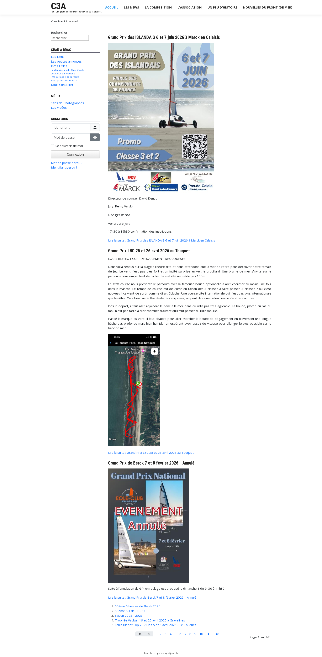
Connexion (75, 154)
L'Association (190, 7)
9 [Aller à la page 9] (195, 634)
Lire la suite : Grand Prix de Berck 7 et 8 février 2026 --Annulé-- (153, 597)
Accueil (111, 7)
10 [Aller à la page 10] (201, 634)
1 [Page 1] (155, 634)
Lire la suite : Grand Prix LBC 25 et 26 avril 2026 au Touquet (151, 452)
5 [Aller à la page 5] (175, 634)
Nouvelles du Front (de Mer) (267, 7)
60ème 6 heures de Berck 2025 (137, 606)
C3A (58, 6)
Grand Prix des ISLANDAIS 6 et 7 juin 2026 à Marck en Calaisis (164, 37)
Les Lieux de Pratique (63, 73)
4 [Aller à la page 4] (170, 634)
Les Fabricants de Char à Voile (67, 69)
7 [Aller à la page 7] (185, 634)
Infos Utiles (59, 66)
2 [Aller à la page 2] (160, 634)
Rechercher (59, 32)
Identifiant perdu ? (64, 167)
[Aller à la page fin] (217, 633)
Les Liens (57, 56)
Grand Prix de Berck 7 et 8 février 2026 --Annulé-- (152, 463)
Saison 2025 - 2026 (129, 615)
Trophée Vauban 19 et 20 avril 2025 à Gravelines (150, 620)
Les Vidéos (59, 107)
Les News (131, 7)
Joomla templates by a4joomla (161, 653)
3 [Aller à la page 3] (165, 634)
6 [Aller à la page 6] (180, 634)
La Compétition (158, 7)
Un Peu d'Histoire (222, 7)
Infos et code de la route (65, 76)
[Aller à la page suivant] (209, 633)
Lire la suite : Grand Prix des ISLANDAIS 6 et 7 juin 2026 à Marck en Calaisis (161, 240)
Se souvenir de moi (69, 146)
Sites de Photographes (67, 103)
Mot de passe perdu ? (67, 163)
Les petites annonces (66, 61)
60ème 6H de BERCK (130, 611)
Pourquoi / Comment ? (64, 80)
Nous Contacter (62, 85)
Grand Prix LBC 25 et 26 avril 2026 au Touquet (149, 250)
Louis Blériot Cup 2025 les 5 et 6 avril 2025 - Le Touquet (155, 625)
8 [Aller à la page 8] (190, 634)
